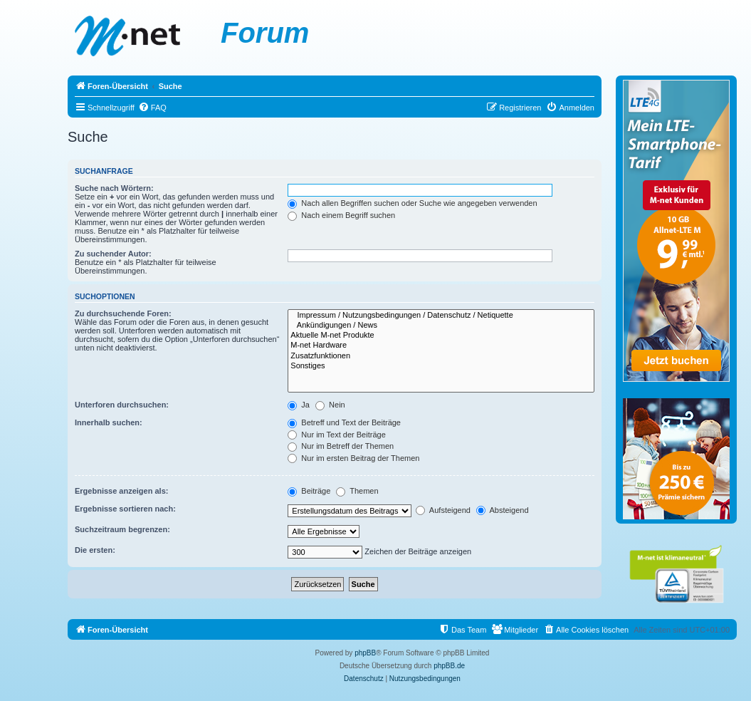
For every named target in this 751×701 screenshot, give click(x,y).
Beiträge (309, 491)
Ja (299, 404)
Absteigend (502, 510)
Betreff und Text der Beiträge (344, 422)
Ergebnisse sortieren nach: (125, 508)
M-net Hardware (441, 345)
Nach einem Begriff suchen (341, 215)
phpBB (365, 653)
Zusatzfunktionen (441, 356)
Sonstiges (441, 366)
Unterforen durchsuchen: (122, 404)
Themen (357, 491)
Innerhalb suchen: (108, 422)
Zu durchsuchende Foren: (123, 313)
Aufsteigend (443, 510)
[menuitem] (152, 107)
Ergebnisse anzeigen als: (121, 491)
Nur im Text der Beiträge (336, 434)
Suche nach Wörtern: (114, 188)
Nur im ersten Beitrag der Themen (353, 458)
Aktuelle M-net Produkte (441, 336)
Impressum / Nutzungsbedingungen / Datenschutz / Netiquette (441, 316)
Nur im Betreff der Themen (341, 446)
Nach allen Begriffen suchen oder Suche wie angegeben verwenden (412, 203)
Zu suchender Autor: (113, 253)
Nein (330, 404)
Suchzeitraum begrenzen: (122, 529)
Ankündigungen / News (441, 326)
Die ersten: (95, 550)
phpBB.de (449, 666)
